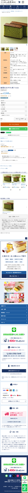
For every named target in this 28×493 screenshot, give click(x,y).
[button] (2, 185)
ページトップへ (26, 238)
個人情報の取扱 (15, 488)
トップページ (4, 11)
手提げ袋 (3, 113)
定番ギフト (3, 306)
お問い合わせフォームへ (14, 370)
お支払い (15, 384)
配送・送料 (15, 408)
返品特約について (4, 138)
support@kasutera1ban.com (16, 373)
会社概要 (5, 486)
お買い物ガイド (14, 350)
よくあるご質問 (7, 350)
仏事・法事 (3, 309)
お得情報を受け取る (14, 129)
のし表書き (3, 104)
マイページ (3, 319)
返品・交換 (15, 432)
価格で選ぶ (3, 315)
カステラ (3, 100)
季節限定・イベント (5, 312)
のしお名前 (3, 109)
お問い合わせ (10, 486)
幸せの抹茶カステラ (19, 11)
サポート (3, 322)
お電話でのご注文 (15, 347)
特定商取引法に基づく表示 (20, 486)
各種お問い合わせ (15, 366)
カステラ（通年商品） (11, 11)
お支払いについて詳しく (14, 401)
